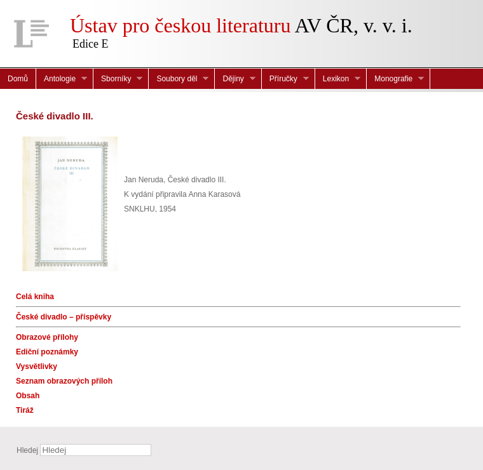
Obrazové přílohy (47, 337)
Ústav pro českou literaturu (180, 25)
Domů (18, 78)
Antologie (61, 79)
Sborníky (117, 79)
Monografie (395, 79)
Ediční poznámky (47, 351)
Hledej (27, 450)
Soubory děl (178, 79)
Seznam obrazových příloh (64, 381)
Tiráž (25, 410)
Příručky (285, 79)
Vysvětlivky (36, 366)
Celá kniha (35, 296)
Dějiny (235, 79)
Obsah (27, 395)
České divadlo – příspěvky (63, 316)
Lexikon (337, 79)
